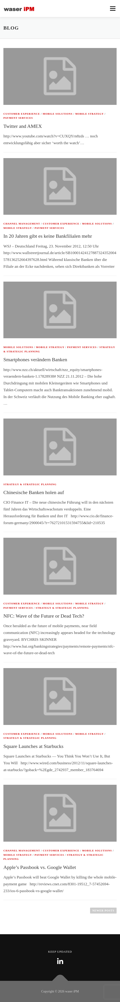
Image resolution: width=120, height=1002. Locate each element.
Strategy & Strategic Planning (29, 484)
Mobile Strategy (89, 113)
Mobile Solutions (57, 113)
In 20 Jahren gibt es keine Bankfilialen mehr (47, 236)
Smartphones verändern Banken (35, 359)
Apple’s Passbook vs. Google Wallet (39, 867)
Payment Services (18, 117)
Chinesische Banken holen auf (33, 492)
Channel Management (21, 223)
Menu (113, 8)
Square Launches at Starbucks (33, 746)
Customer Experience (21, 113)
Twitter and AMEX (22, 126)
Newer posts (103, 910)
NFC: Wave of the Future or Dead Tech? (43, 616)
